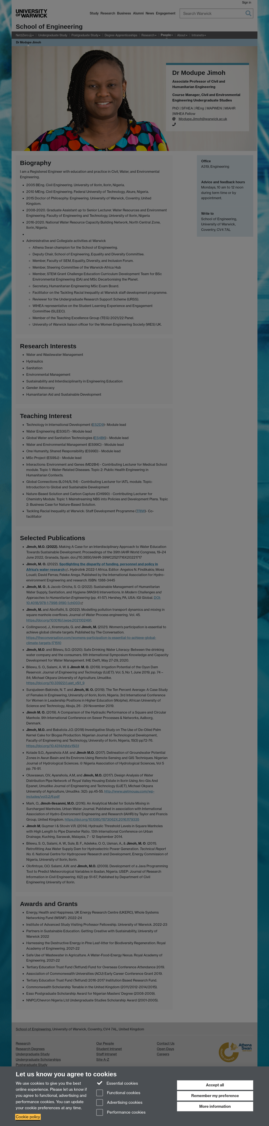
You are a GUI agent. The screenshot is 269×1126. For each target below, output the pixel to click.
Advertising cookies (119, 1103)
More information (215, 1106)
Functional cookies (118, 1093)
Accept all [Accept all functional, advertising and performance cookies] (215, 1085)
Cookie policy (28, 1116)
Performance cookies (121, 1113)
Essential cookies (117, 1083)
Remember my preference (215, 1095)
